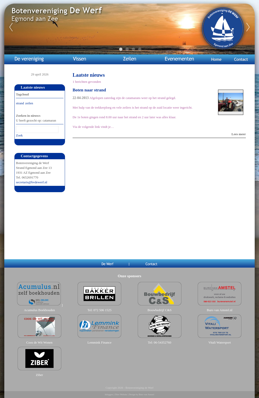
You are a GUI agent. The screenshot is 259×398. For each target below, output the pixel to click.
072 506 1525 (102, 310)
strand (20, 103)
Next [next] (248, 27)
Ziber (39, 375)
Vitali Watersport (219, 342)
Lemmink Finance (100, 342)
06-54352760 (162, 342)
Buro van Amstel (146, 394)
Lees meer (238, 134)
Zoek (19, 135)
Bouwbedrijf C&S (159, 310)
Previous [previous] (11, 27)
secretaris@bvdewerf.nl (31, 182)
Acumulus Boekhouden (39, 310)
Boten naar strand (89, 90)
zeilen (29, 103)
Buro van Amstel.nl (219, 310)
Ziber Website (121, 394)
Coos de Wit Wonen (39, 342)
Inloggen (109, 394)
